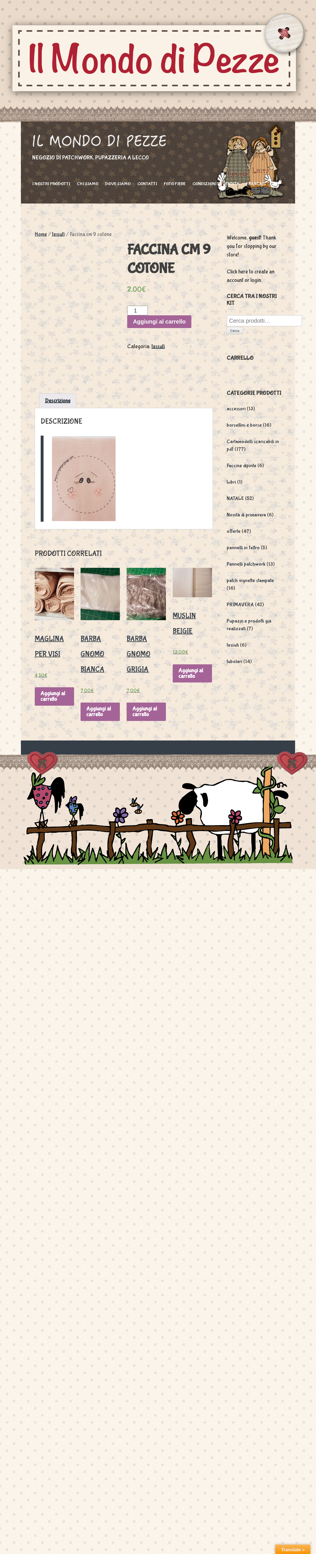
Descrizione (57, 400)
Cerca (234, 331)
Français (256, 184)
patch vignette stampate (250, 581)
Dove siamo (118, 184)
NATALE (235, 499)
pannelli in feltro (243, 548)
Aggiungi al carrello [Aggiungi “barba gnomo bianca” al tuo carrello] (98, 711)
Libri (231, 482)
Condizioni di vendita (215, 184)
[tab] (57, 400)
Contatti (147, 184)
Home (41, 234)
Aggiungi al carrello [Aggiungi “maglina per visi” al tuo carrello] (52, 696)
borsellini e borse (244, 425)
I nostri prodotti (51, 184)
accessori (236, 409)
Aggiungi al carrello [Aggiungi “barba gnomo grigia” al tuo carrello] (144, 711)
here (243, 271)
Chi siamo (87, 184)
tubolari (234, 662)
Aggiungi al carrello (159, 321)
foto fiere (175, 184)
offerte (234, 531)
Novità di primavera (246, 515)
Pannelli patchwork (246, 564)
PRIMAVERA (240, 605)
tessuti (58, 234)
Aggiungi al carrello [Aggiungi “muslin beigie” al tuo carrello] (190, 673)
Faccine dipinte (241, 466)
